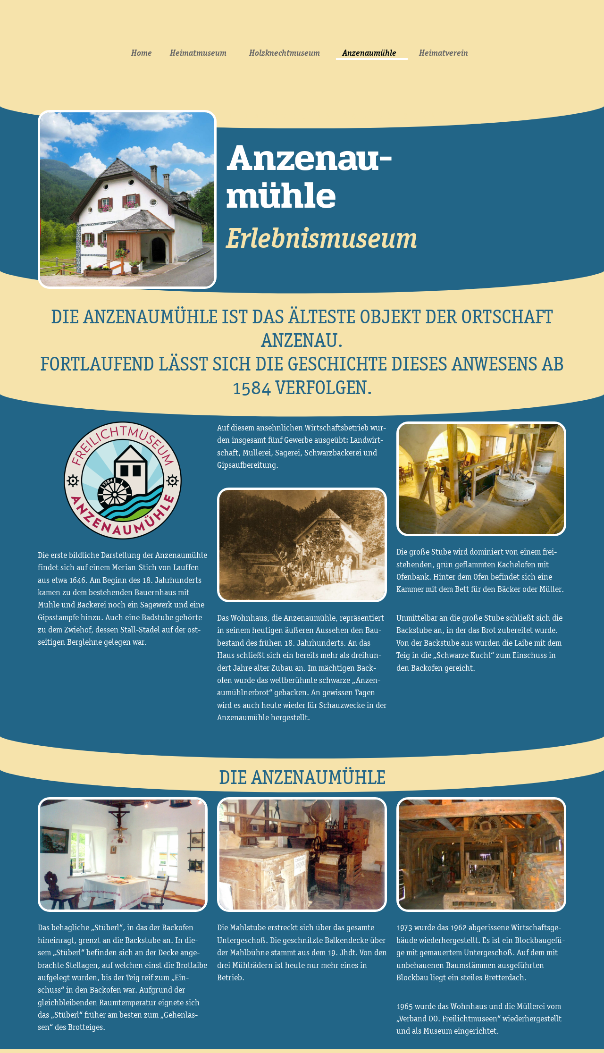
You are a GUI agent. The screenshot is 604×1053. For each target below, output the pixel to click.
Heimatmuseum (200, 53)
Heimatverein (446, 53)
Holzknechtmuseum (287, 53)
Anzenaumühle (372, 53)
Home (141, 53)
